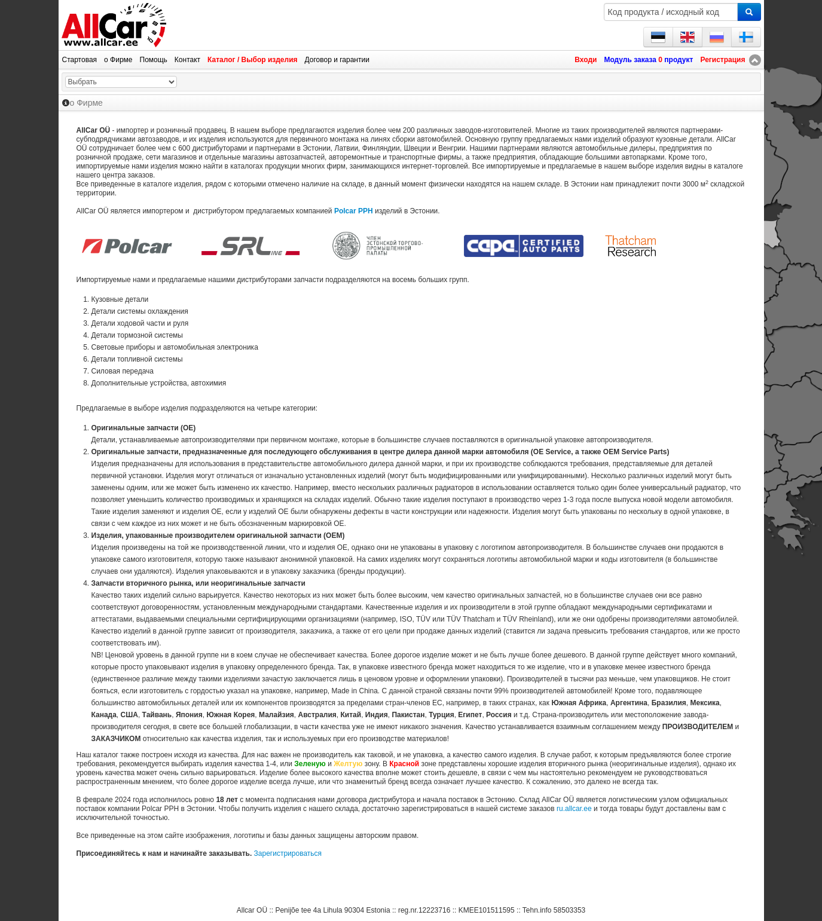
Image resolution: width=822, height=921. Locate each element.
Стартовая (79, 60)
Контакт (187, 60)
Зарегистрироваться (288, 853)
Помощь (153, 60)
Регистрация (722, 60)
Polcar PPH (353, 211)
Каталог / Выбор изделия (252, 60)
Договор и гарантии (337, 60)
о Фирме (118, 60)
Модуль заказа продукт (648, 60)
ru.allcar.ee (574, 808)
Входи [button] (586, 60)
